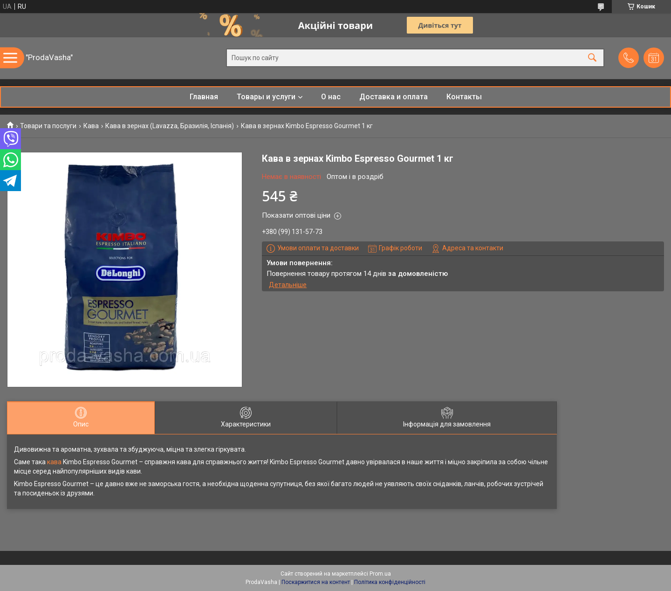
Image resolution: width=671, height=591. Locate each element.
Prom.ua (380, 573)
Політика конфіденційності (389, 582)
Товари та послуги (48, 126)
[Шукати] (592, 58)
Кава (91, 126)
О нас (331, 96)
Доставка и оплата (393, 96)
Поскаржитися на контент (315, 582)
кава (54, 462)
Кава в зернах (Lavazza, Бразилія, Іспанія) (169, 126)
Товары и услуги (266, 96)
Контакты (464, 96)
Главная (204, 96)
